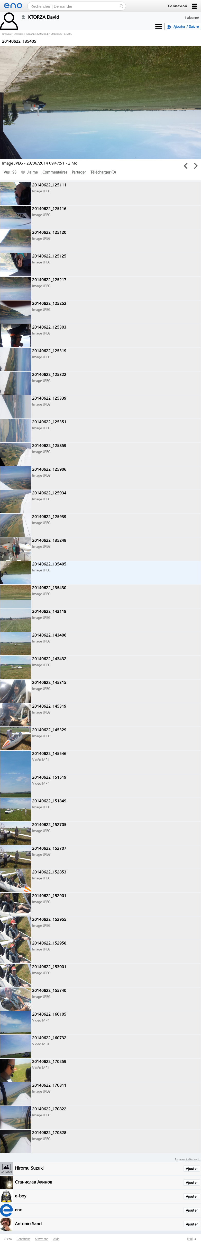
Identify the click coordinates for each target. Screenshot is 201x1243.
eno (18, 1209)
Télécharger (100, 172)
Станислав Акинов (33, 1182)
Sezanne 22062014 (37, 33)
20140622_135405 (61, 33)
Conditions (23, 1239)
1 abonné (191, 17)
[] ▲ (192, 1239)
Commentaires (54, 172)
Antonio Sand (28, 1223)
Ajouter (192, 1168)
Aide (56, 1239)
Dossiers (18, 33)
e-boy (20, 1195)
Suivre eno (41, 1239)
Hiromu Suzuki (29, 1168)
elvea (8, 33)
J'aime (29, 172)
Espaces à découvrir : (188, 1159)
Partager (79, 172)
